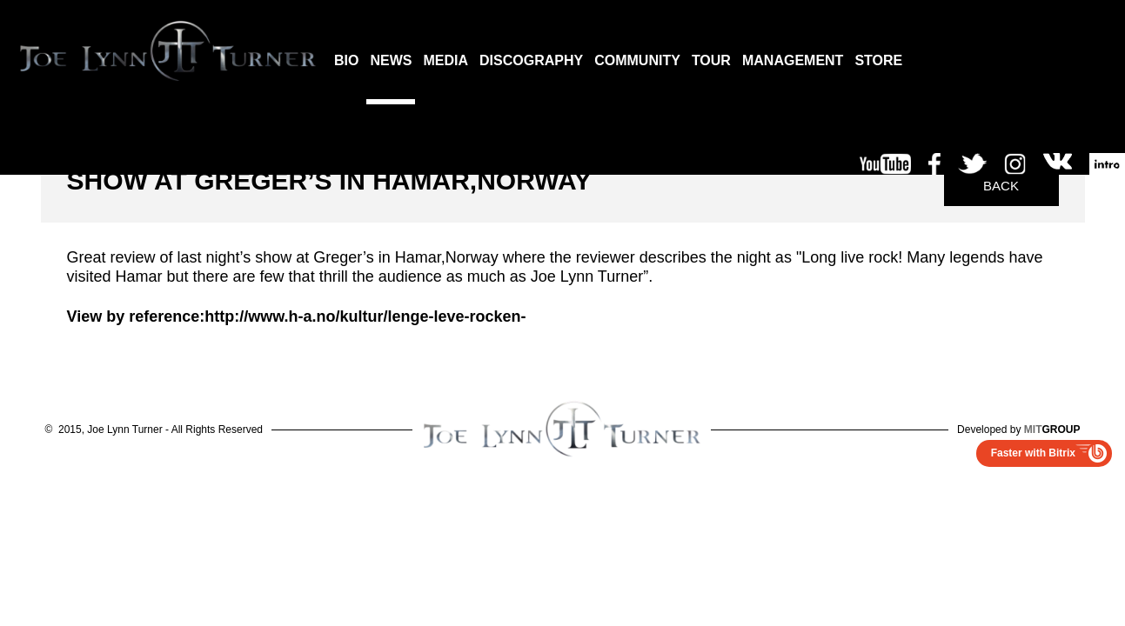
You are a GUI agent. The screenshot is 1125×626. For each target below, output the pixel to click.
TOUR (711, 60)
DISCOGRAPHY (531, 60)
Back (1001, 185)
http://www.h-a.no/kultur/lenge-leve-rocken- (365, 316)
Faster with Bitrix (1033, 453)
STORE (878, 60)
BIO (346, 60)
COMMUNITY (637, 60)
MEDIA (445, 60)
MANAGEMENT (792, 60)
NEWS (391, 60)
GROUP (1052, 429)
